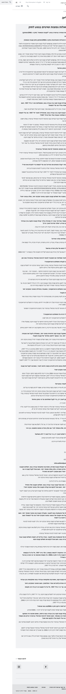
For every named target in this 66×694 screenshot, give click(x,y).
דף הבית (60, 11)
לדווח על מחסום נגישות (56, 689)
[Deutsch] (8, 2)
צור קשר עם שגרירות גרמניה (45, 687)
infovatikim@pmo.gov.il (50, 463)
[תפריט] (7, 6)
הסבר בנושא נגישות (20, 687)
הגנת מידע (60, 687)
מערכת (31, 687)
